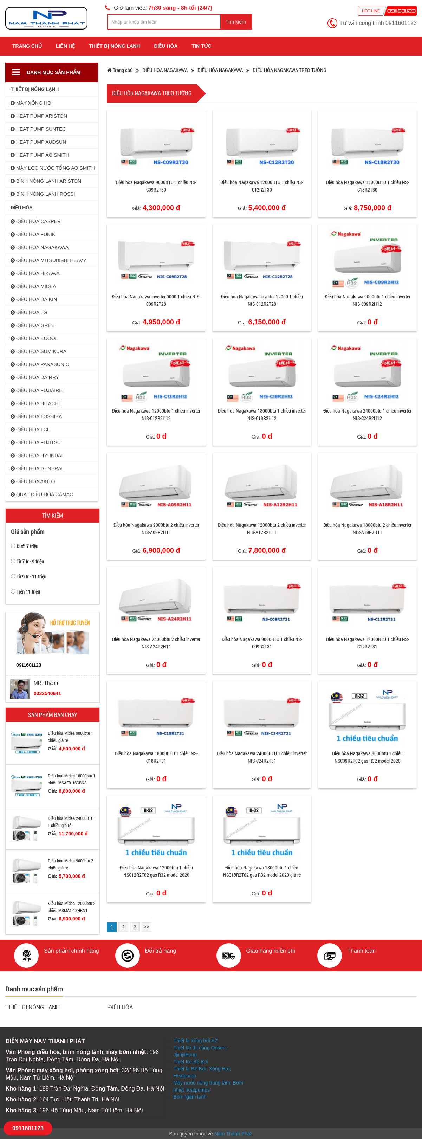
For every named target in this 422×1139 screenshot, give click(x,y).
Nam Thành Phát (233, 1134)
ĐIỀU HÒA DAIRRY (35, 377)
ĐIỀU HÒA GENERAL (37, 468)
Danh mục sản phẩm (46, 72)
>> (146, 927)
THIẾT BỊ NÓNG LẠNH (114, 46)
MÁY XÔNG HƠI (32, 103)
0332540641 (47, 693)
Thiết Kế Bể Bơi (190, 1061)
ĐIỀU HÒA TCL (30, 429)
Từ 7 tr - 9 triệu (30, 561)
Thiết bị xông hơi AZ (195, 1040)
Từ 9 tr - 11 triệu (31, 576)
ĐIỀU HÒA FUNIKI (34, 234)
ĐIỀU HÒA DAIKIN (34, 299)
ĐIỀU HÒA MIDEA (33, 286)
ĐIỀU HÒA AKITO (33, 481)
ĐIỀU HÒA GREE (32, 325)
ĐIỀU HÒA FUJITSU (36, 442)
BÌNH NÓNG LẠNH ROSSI (43, 194)
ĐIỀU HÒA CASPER (36, 221)
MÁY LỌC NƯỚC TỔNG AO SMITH (53, 168)
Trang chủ (27, 46)
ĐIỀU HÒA (165, 46)
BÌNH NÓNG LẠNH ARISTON (46, 181)
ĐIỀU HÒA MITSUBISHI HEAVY (48, 260)
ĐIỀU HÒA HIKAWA (35, 273)
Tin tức (202, 46)
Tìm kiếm (236, 22)
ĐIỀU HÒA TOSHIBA (36, 416)
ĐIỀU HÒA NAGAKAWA (40, 247)
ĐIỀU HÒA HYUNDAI (37, 455)
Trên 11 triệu (28, 591)
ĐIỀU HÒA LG (29, 312)
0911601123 (28, 1128)
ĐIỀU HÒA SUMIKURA (38, 351)
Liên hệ (65, 46)
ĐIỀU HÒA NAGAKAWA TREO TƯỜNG (289, 69)
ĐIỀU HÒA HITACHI (35, 403)
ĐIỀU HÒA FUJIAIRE (37, 390)
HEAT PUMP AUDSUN (38, 142)
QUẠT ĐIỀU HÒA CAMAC (42, 494)
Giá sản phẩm (27, 531)
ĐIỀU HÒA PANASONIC (40, 364)
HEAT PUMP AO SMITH (40, 155)
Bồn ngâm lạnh (190, 1097)
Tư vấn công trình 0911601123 (378, 23)
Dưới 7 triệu (27, 546)
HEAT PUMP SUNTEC (38, 129)
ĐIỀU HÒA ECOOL (34, 338)
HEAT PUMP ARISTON (39, 116)
